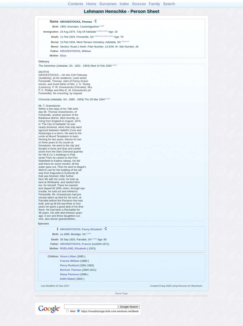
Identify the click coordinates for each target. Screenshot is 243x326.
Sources (139, 4)
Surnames (108, 4)
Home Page (121, 293)
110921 (105, 31)
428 (100, 36)
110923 (110, 36)
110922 (105, 36)
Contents (75, 4)
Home (91, 4)
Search (169, 4)
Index (124, 4)
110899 (101, 26)
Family (154, 4)
